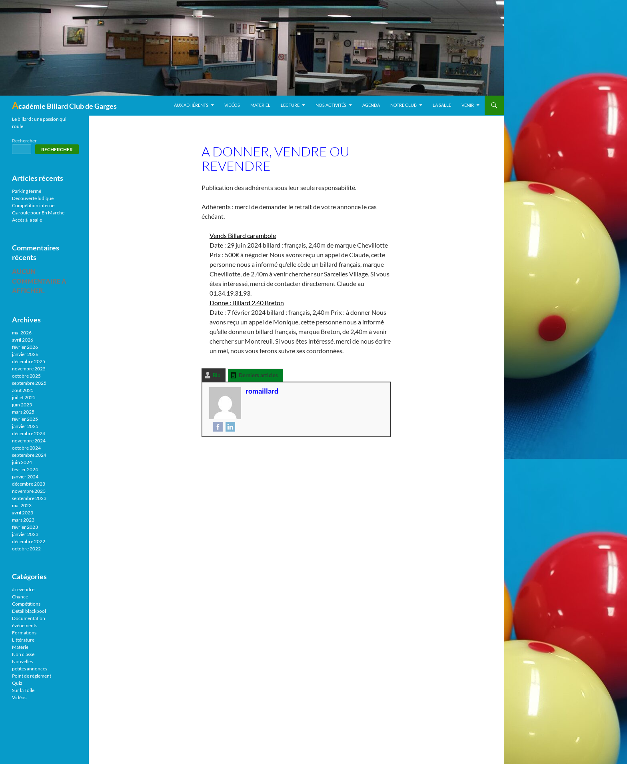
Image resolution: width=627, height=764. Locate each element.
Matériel (260, 105)
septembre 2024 (29, 455)
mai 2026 (22, 333)
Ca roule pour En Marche (38, 213)
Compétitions (26, 604)
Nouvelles (22, 661)
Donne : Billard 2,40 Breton (247, 302)
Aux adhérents (191, 105)
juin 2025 (22, 405)
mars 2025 (23, 412)
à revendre (23, 589)
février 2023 (25, 527)
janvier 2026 (25, 354)
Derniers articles (258, 375)
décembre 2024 (28, 433)
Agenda (371, 105)
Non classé (23, 654)
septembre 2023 (29, 498)
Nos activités (330, 105)
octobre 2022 (26, 549)
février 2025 (25, 419)
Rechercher (24, 141)
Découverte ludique (33, 198)
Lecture (290, 105)
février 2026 (25, 347)
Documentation (28, 618)
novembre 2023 (29, 491)
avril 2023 (22, 513)
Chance (20, 597)
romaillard (262, 390)
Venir (467, 105)
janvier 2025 (25, 426)
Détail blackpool (29, 611)
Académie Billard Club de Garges (64, 105)
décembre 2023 (28, 484)
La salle (442, 105)
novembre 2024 (29, 441)
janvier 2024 (25, 477)
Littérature (23, 640)
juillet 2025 (24, 397)
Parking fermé (26, 191)
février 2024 (25, 469)
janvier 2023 (25, 534)
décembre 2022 (28, 541)
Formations (24, 633)
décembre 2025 (28, 361)
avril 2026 (22, 340)
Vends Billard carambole (243, 235)
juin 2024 (22, 462)
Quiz (17, 683)
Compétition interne (33, 205)
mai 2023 (22, 505)
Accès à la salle (27, 220)
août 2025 (23, 390)
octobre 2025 (26, 376)
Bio (216, 375)
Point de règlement (31, 676)
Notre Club (403, 105)
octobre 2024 (26, 448)
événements (24, 625)
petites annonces (29, 669)
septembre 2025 (29, 383)
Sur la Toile (23, 690)
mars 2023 (23, 520)
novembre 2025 (29, 369)
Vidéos (232, 105)
